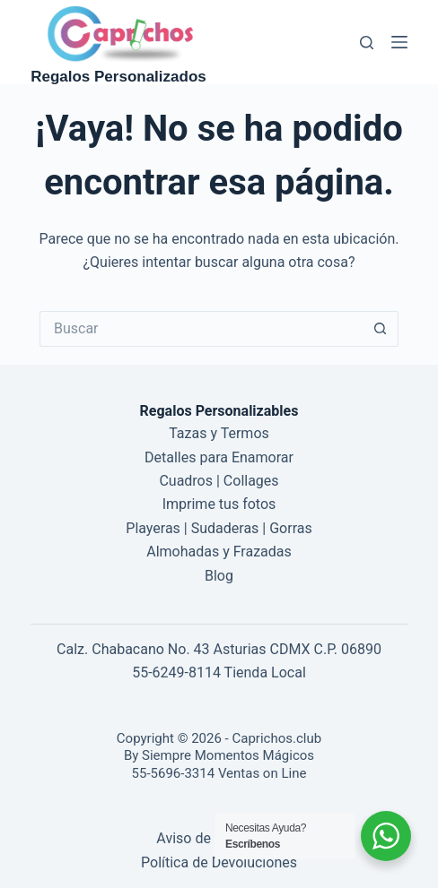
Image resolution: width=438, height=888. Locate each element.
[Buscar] (366, 42)
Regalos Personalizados (118, 76)
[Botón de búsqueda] (381, 329)
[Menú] (399, 42)
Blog (219, 575)
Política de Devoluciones (219, 862)
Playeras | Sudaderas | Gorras (218, 528)
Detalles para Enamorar (219, 457)
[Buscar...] (201, 329)
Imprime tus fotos (219, 504)
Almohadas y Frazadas (219, 551)
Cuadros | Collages (218, 480)
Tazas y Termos (219, 433)
